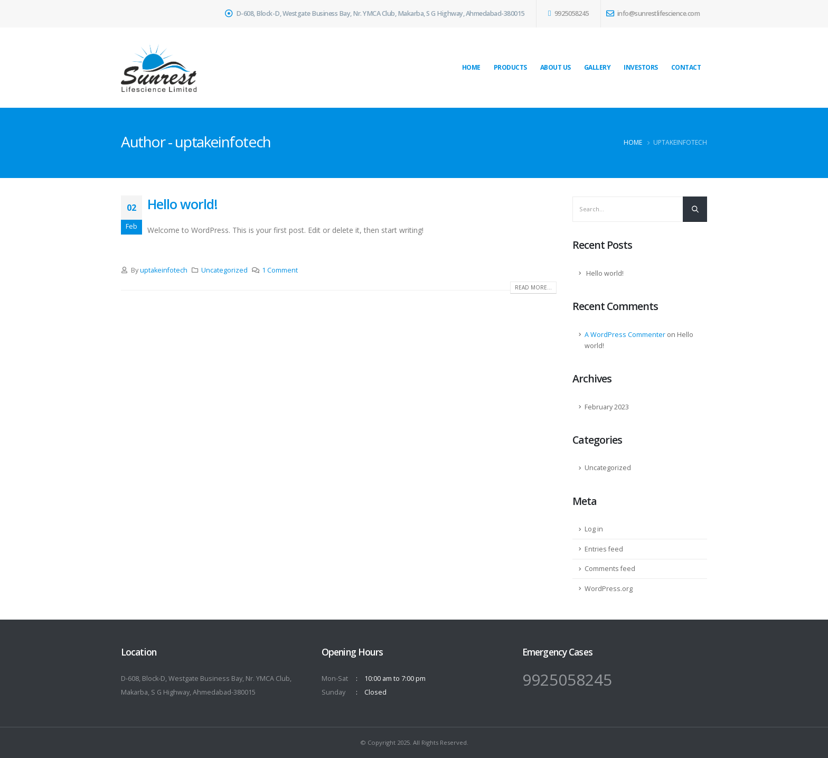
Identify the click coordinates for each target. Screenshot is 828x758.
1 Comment (280, 270)
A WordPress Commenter (625, 334)
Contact (686, 67)
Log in (594, 529)
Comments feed (610, 568)
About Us (555, 67)
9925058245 (568, 13)
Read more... (533, 287)
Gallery (597, 67)
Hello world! (182, 204)
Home (471, 67)
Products (510, 67)
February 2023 (607, 407)
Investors (641, 67)
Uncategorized (224, 270)
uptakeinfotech (163, 270)
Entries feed (604, 549)
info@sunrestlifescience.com (653, 13)
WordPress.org (609, 588)
